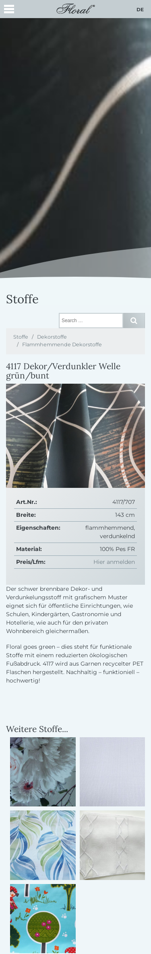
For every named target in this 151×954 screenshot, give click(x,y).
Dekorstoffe (52, 337)
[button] (9, 10)
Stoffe (20, 337)
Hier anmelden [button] (114, 561)
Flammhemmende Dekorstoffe (62, 344)
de (140, 9)
